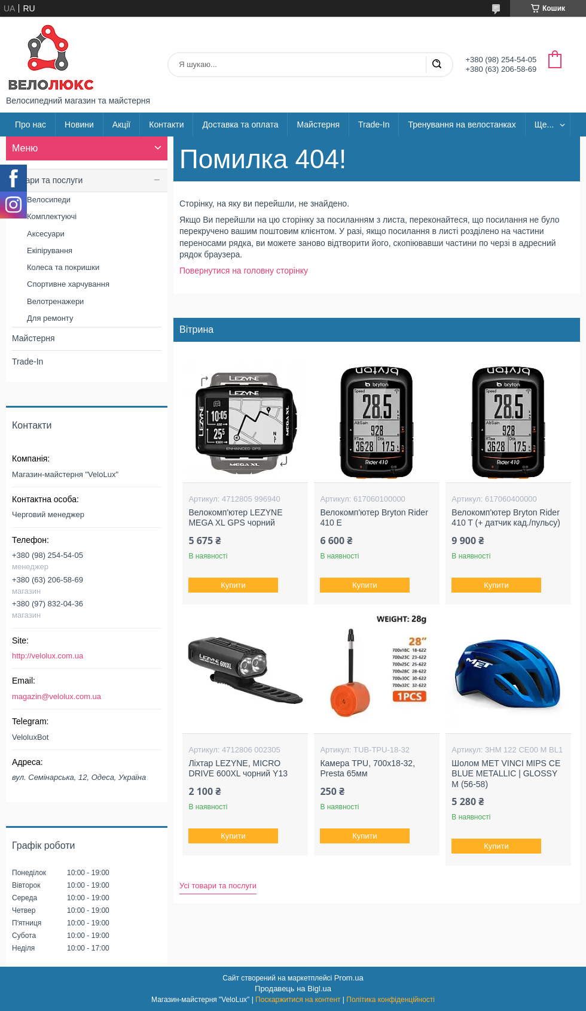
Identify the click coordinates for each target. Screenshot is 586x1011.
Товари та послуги (47, 180)
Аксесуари (46, 233)
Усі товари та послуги (218, 885)
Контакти (166, 124)
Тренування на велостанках (461, 124)
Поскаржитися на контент (297, 999)
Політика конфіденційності (390, 999)
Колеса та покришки (63, 267)
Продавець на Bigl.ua (293, 988)
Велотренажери (55, 301)
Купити (233, 585)
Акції (121, 124)
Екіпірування (49, 250)
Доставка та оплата (240, 124)
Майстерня (318, 124)
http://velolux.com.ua (47, 655)
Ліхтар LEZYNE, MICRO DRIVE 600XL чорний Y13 (238, 768)
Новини (79, 124)
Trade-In (373, 124)
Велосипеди (49, 199)
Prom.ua (349, 977)
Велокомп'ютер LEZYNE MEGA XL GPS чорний (235, 518)
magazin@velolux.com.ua (56, 696)
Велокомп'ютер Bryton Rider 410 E (374, 518)
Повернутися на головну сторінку (243, 270)
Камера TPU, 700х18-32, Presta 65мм (367, 768)
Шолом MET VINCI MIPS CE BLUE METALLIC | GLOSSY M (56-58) (505, 773)
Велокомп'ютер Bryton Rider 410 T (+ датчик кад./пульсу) (505, 518)
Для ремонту (50, 318)
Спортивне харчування (68, 284)
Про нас (30, 124)
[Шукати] (436, 64)
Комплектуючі (52, 216)
